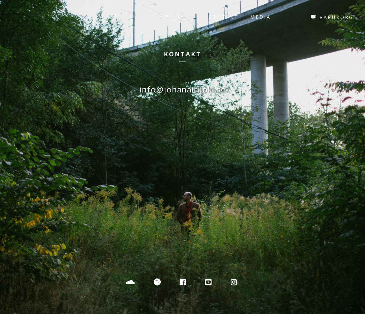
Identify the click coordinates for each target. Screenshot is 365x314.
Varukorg (331, 17)
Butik (102, 17)
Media (260, 17)
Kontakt (223, 17)
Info (131, 17)
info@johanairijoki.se (183, 89)
